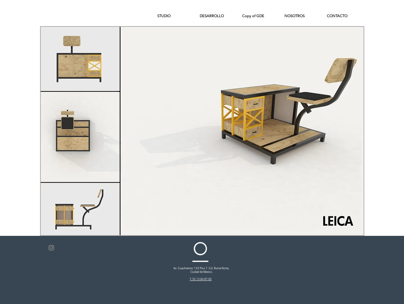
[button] (343, 16)
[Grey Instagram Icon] (51, 247)
